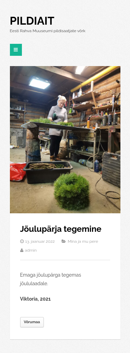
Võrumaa (32, 322)
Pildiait (32, 20)
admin (31, 250)
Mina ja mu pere (83, 241)
